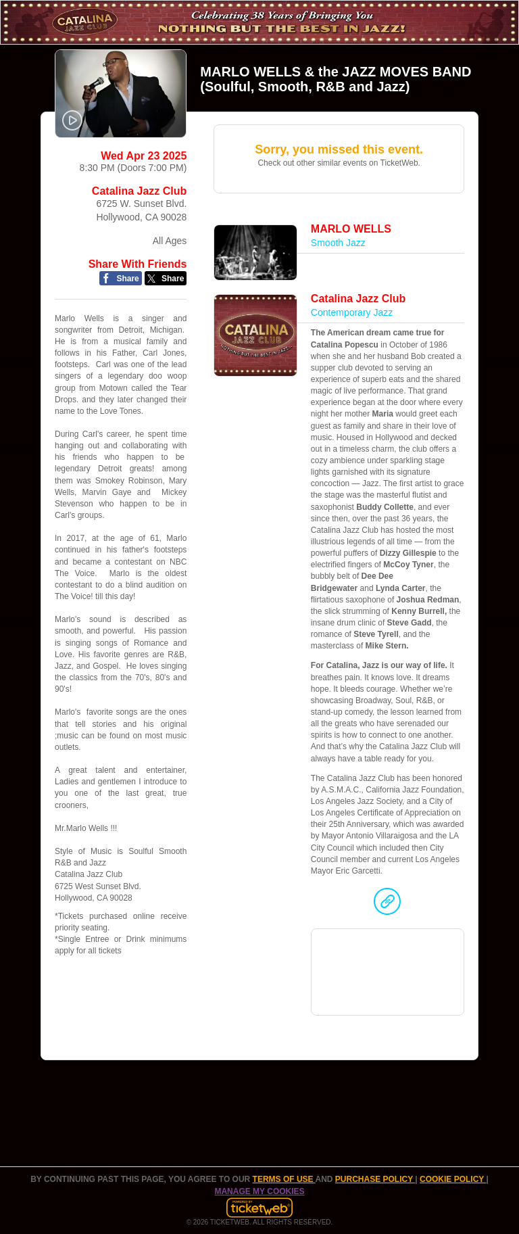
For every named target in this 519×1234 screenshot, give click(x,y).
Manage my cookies (259, 1191)
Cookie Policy (453, 1179)
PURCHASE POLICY (375, 1179)
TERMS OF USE (284, 1179)
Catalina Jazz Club (139, 191)
